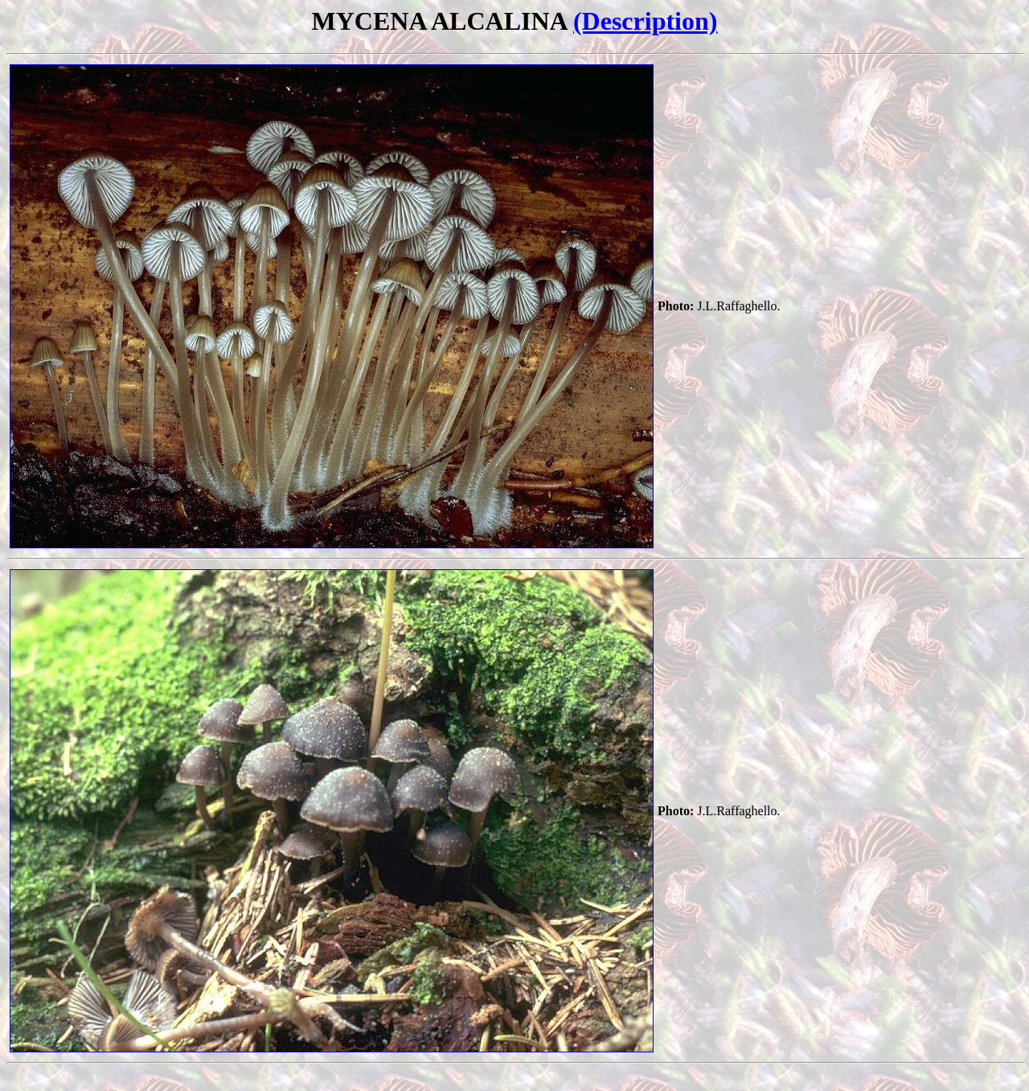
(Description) (645, 20)
